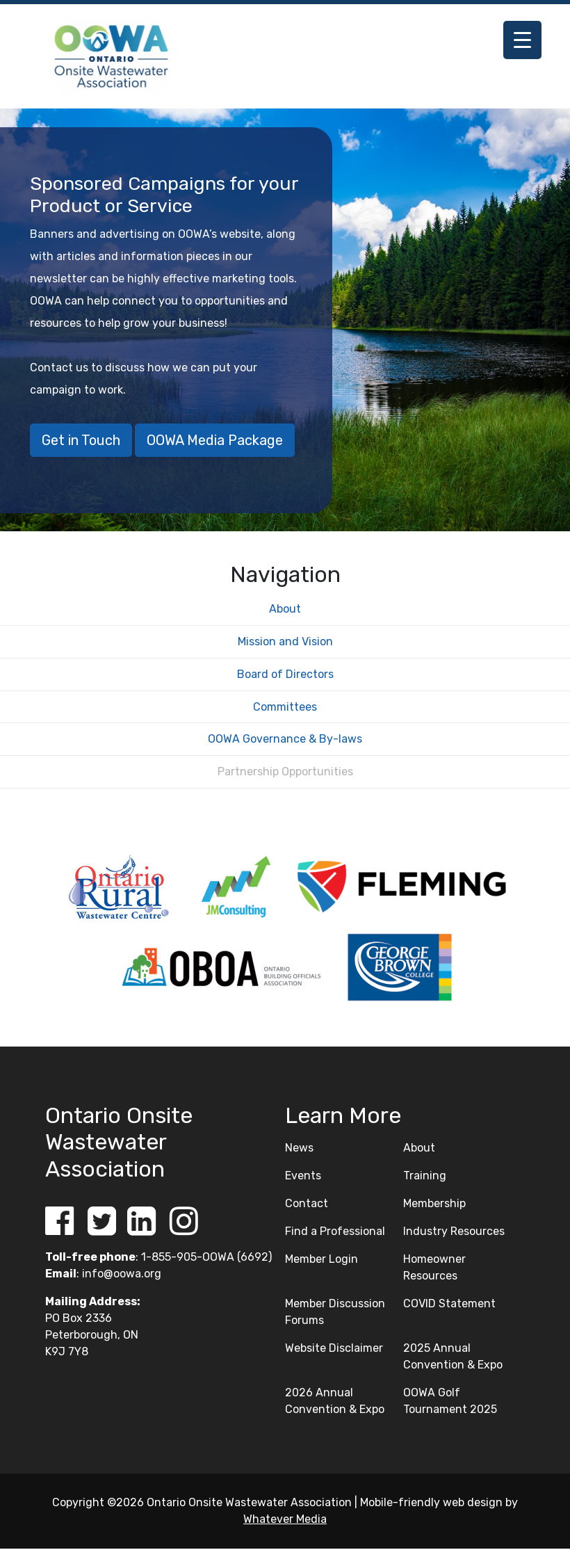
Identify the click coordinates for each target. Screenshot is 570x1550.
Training (424, 1177)
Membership (434, 1204)
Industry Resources (454, 1232)
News (299, 1149)
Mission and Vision (285, 642)
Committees (285, 707)
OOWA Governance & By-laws (285, 740)
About (285, 610)
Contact (306, 1204)
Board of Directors (285, 674)
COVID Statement (449, 1304)
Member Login (321, 1260)
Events (303, 1177)
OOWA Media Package (215, 440)
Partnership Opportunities (285, 773)
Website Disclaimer (334, 1349)
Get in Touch (81, 440)
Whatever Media (285, 1520)
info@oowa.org (121, 1275)
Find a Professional (335, 1232)
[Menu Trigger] (522, 40)
